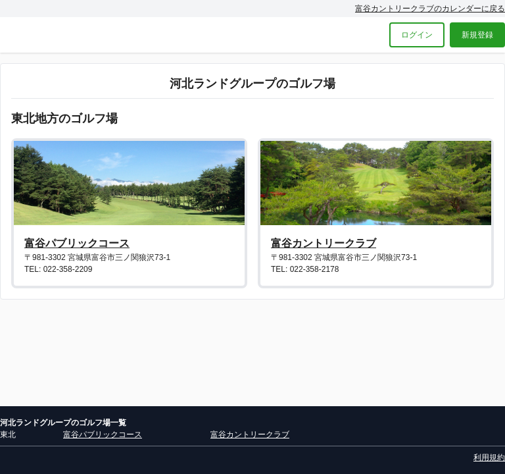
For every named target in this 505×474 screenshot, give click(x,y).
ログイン (417, 35)
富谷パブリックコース (77, 243)
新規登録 (477, 35)
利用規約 (489, 457)
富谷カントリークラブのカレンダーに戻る (430, 8)
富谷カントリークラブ (323, 243)
